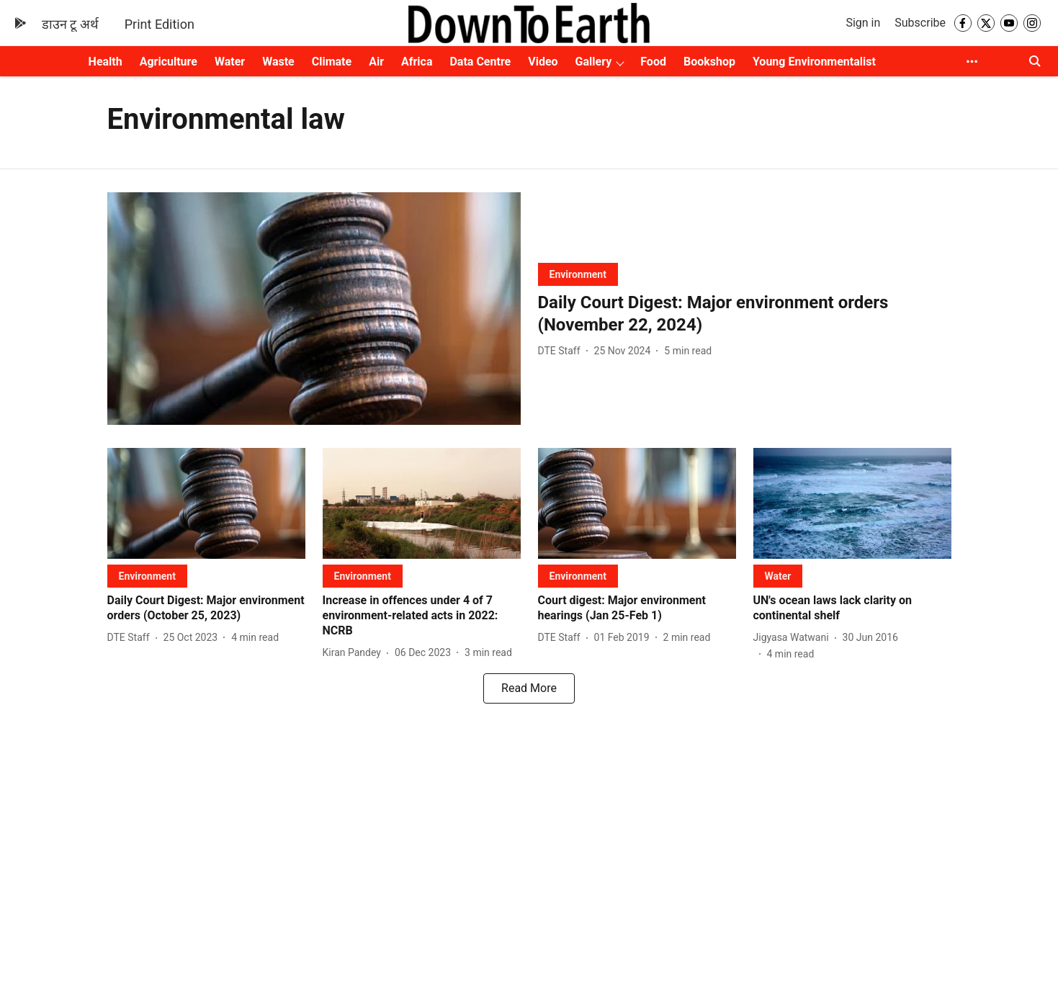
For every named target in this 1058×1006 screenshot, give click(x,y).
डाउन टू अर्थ (70, 24)
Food (653, 61)
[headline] (744, 314)
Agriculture (168, 61)
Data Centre (480, 61)
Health (105, 61)
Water (230, 61)
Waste (278, 61)
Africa (416, 61)
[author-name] (562, 351)
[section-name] (578, 274)
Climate (331, 61)
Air (376, 61)
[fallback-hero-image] (314, 308)
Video (542, 61)
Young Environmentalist (814, 61)
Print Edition (159, 24)
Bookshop (709, 61)
